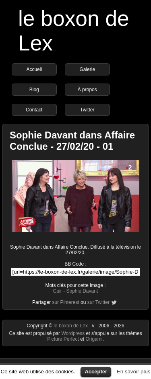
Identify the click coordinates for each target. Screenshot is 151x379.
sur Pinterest (65, 302)
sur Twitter (98, 302)
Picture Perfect (63, 339)
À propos (87, 89)
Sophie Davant (82, 291)
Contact (34, 110)
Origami (94, 339)
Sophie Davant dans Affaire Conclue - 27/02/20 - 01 (72, 141)
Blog (34, 89)
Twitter (87, 110)
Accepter (96, 372)
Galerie (87, 69)
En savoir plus (134, 372)
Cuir (57, 291)
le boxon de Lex (71, 326)
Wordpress (73, 333)
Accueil (34, 69)
